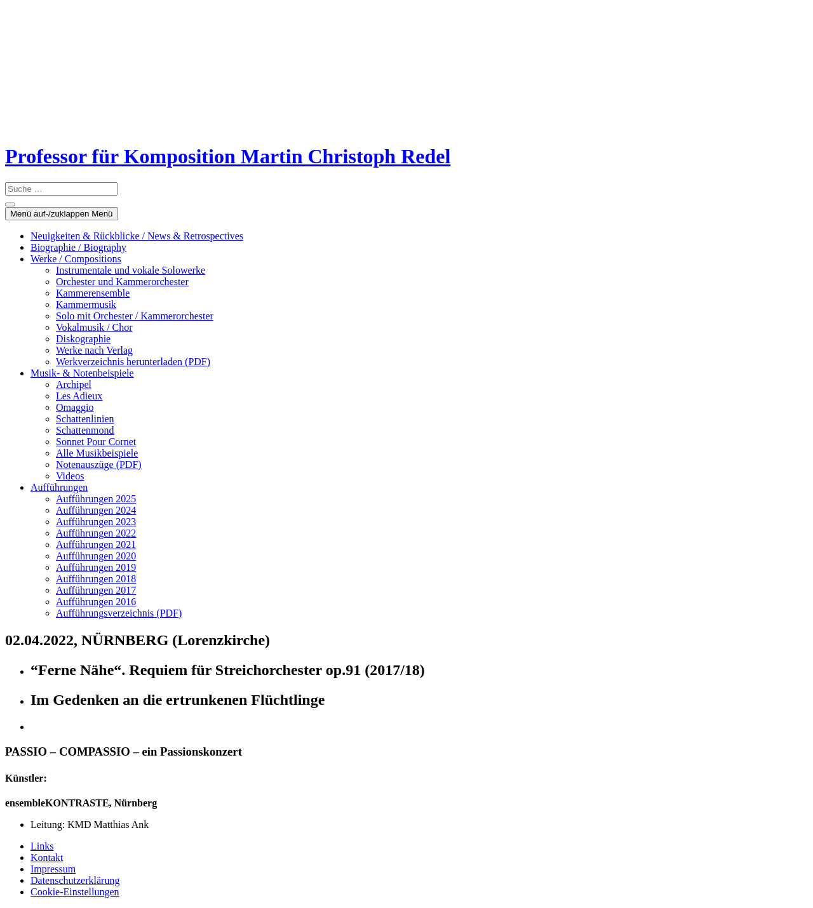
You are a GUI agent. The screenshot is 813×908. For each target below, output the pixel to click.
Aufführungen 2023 (96, 521)
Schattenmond (85, 430)
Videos (70, 476)
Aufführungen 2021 (96, 544)
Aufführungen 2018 (96, 578)
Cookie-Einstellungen (74, 891)
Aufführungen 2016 (96, 601)
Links (41, 846)
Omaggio (75, 407)
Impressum (53, 869)
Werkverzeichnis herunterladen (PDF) (133, 361)
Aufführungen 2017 (96, 590)
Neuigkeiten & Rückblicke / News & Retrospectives (136, 235)
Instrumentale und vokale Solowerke (130, 270)
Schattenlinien (85, 418)
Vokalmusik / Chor (94, 327)
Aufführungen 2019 (96, 567)
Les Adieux (79, 396)
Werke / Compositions (75, 258)
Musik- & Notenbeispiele (82, 373)
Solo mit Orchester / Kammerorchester (134, 315)
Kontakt (47, 857)
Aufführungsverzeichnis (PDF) (119, 613)
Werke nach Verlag (94, 350)
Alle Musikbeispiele (97, 453)
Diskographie (83, 338)
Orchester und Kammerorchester (122, 281)
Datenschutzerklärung (74, 880)
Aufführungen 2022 (96, 533)
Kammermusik (86, 304)
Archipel (73, 384)
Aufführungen (59, 487)
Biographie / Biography (78, 247)
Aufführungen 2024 (96, 510)
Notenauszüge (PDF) (99, 464)
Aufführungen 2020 (96, 556)
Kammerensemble (93, 293)
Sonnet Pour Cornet (96, 441)
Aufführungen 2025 (96, 498)
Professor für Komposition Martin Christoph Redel (227, 156)
